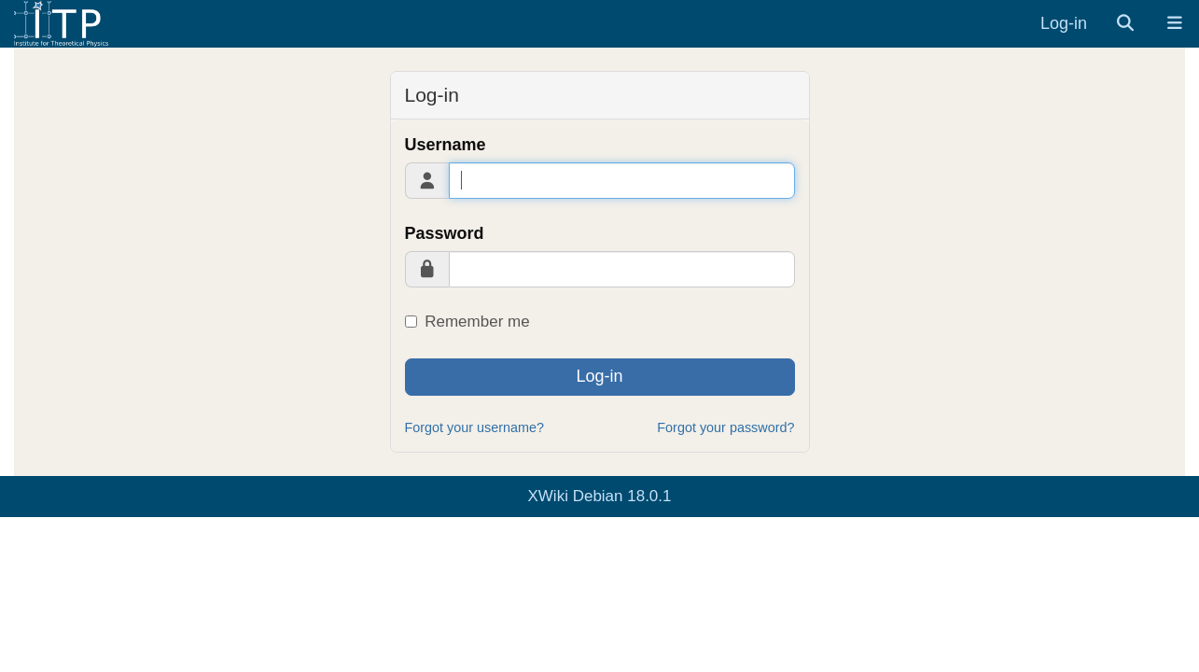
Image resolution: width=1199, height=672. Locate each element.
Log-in (1063, 23)
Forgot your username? (475, 427)
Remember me (467, 321)
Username (445, 144)
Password (444, 233)
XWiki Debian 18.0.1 (599, 496)
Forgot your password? (725, 427)
